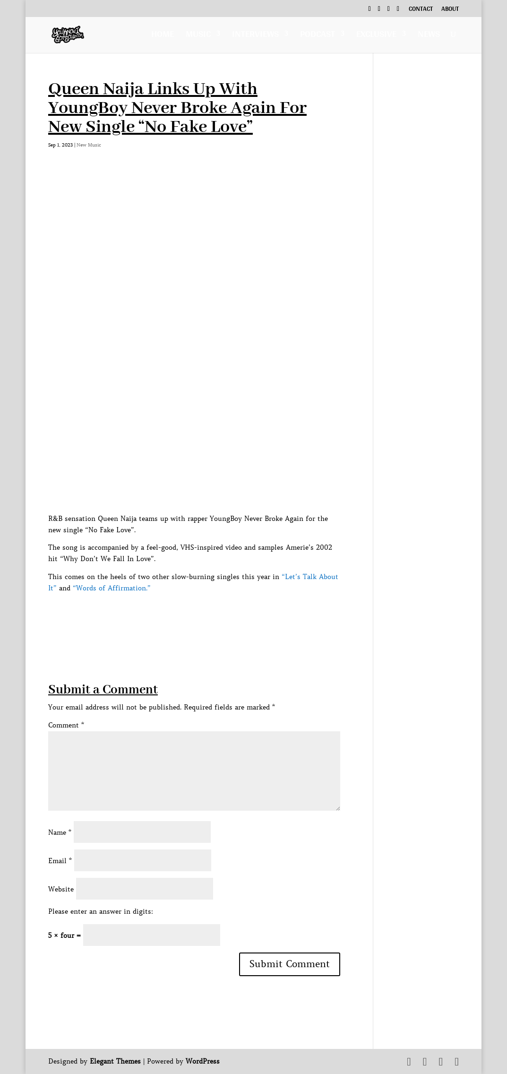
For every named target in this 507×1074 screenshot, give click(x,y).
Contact (421, 10)
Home (162, 36)
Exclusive (376, 36)
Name (59, 832)
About (450, 10)
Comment (66, 725)
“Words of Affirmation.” (112, 588)
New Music (89, 145)
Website (61, 889)
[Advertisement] (220, 615)
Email (60, 861)
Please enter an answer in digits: (100, 911)
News (429, 36)
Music (198, 36)
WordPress (203, 1061)
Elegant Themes (115, 1061)
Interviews (255, 36)
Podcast (317, 36)
